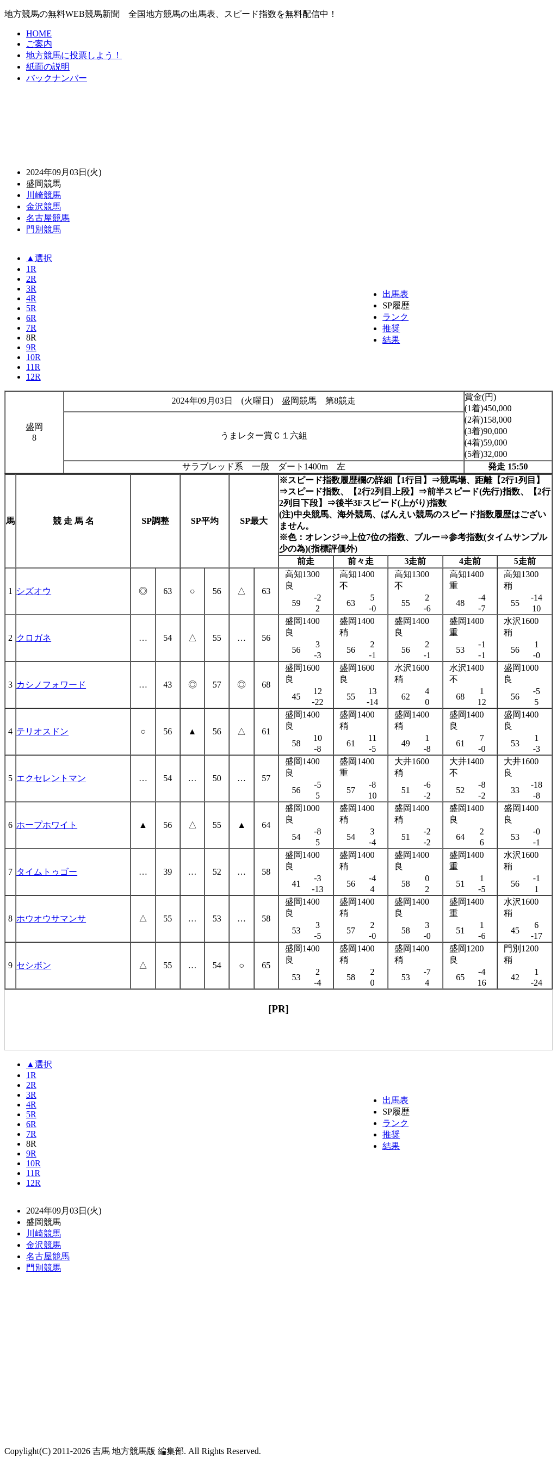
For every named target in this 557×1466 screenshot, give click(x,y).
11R (33, 367)
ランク (395, 316)
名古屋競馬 (48, 217)
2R (31, 278)
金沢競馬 (43, 206)
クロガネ (33, 637)
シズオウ (33, 591)
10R (33, 357)
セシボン (33, 965)
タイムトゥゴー (46, 871)
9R (31, 347)
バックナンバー (56, 78)
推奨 (391, 328)
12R (33, 376)
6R (31, 318)
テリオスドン (42, 731)
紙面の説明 (48, 66)
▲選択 (39, 258)
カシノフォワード (51, 684)
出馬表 (395, 294)
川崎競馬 (43, 195)
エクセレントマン (51, 778)
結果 (391, 339)
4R (31, 298)
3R (31, 288)
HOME (39, 33)
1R (31, 269)
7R (31, 327)
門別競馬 (43, 229)
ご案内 (39, 43)
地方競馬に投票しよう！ (74, 55)
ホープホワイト (46, 825)
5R (31, 308)
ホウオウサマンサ (51, 918)
